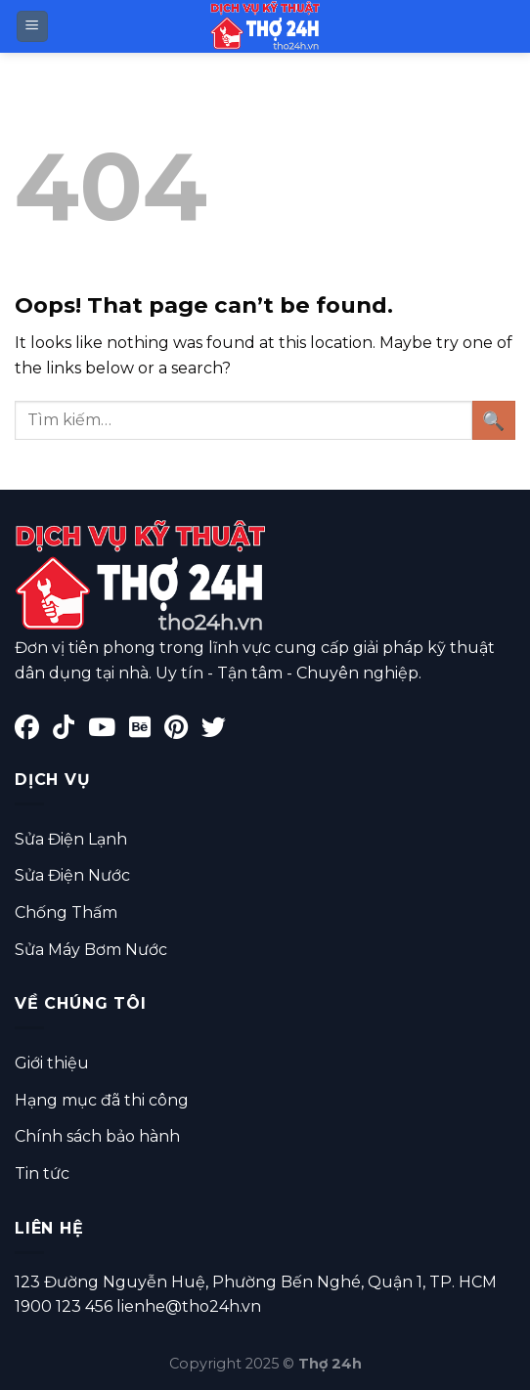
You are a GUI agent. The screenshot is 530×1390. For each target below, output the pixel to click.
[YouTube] (108, 730)
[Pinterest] (182, 730)
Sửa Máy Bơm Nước (91, 949)
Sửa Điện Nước (72, 875)
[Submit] (493, 420)
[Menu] (33, 27)
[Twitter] (218, 730)
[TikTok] (70, 730)
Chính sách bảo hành (97, 1136)
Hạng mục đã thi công (102, 1100)
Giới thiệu (52, 1063)
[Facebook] (34, 730)
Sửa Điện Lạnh (71, 839)
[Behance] (146, 730)
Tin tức (42, 1173)
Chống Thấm (66, 912)
